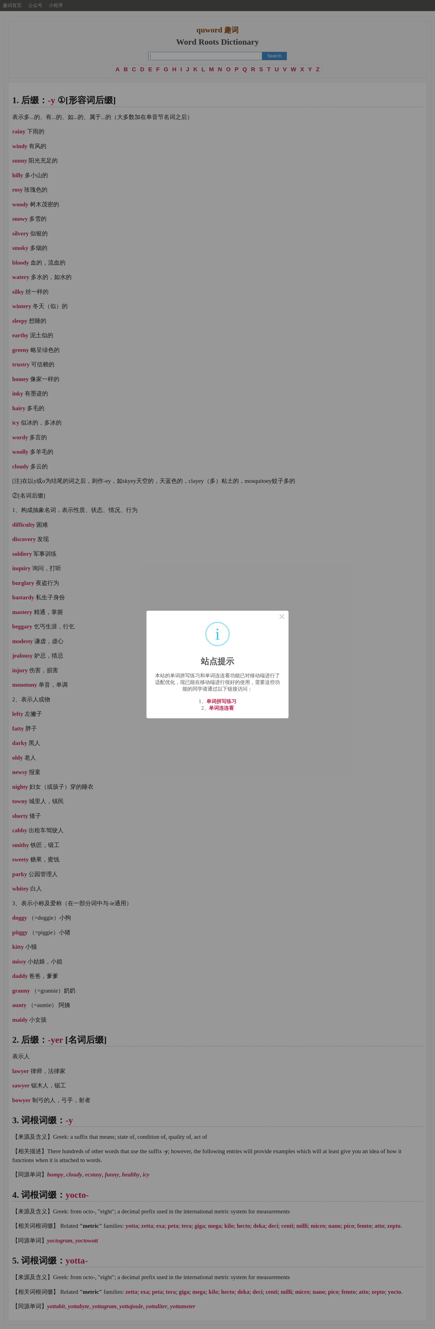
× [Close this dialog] (282, 617)
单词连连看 (221, 708)
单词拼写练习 (221, 701)
